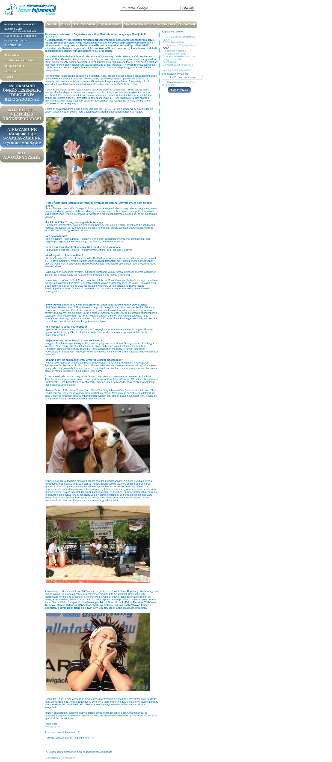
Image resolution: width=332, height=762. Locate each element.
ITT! (77, 732)
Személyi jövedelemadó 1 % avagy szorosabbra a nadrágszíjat (179, 59)
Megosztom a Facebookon (60, 757)
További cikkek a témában (176, 70)
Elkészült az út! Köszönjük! (178, 64)
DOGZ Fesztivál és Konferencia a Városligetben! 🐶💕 (179, 45)
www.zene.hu (52, 726)
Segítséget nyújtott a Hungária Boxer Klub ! (175, 52)
